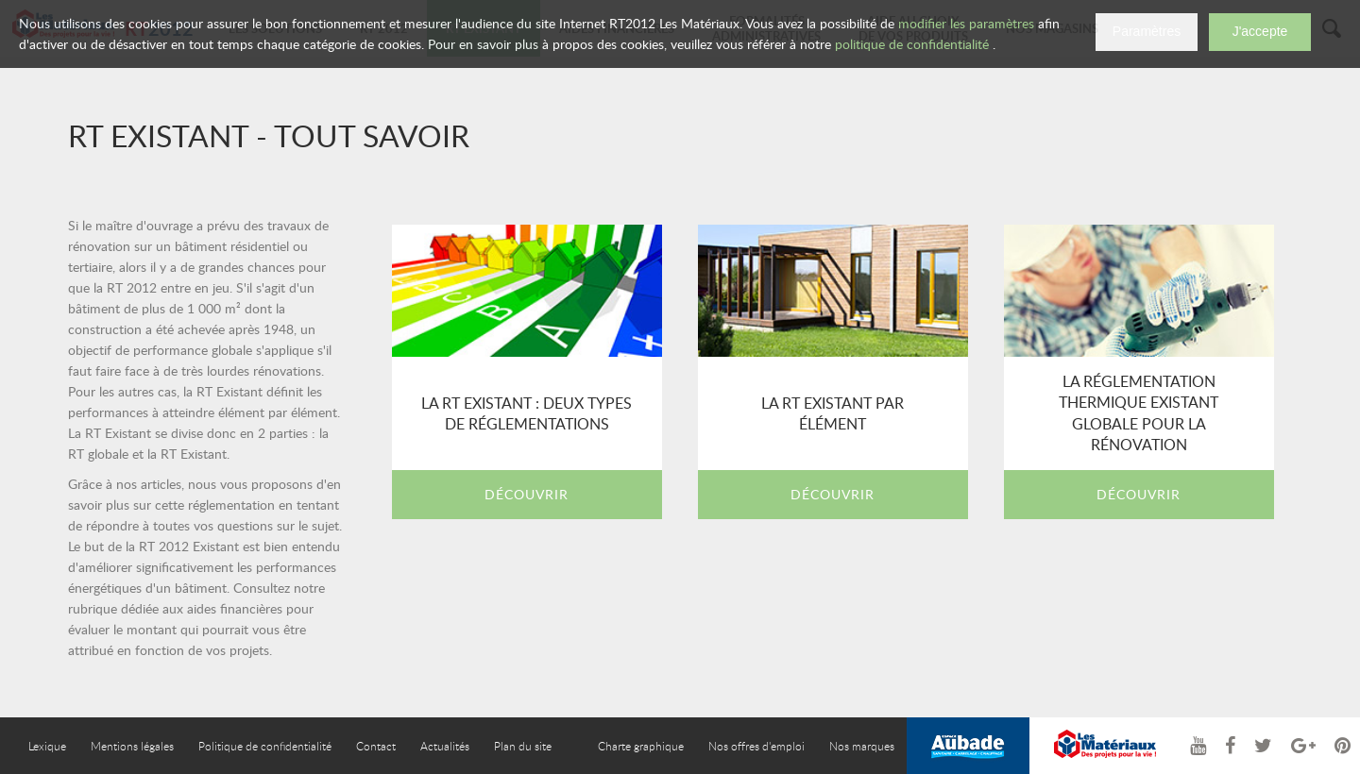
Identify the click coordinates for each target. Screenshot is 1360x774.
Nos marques (861, 745)
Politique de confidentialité (265, 745)
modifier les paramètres (966, 23)
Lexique (47, 745)
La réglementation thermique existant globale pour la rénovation (1138, 413)
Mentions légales (132, 745)
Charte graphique (641, 745)
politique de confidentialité (912, 44)
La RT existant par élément (832, 413)
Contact (376, 745)
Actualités (444, 745)
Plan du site (523, 745)
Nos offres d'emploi (756, 745)
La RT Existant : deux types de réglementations (526, 413)
